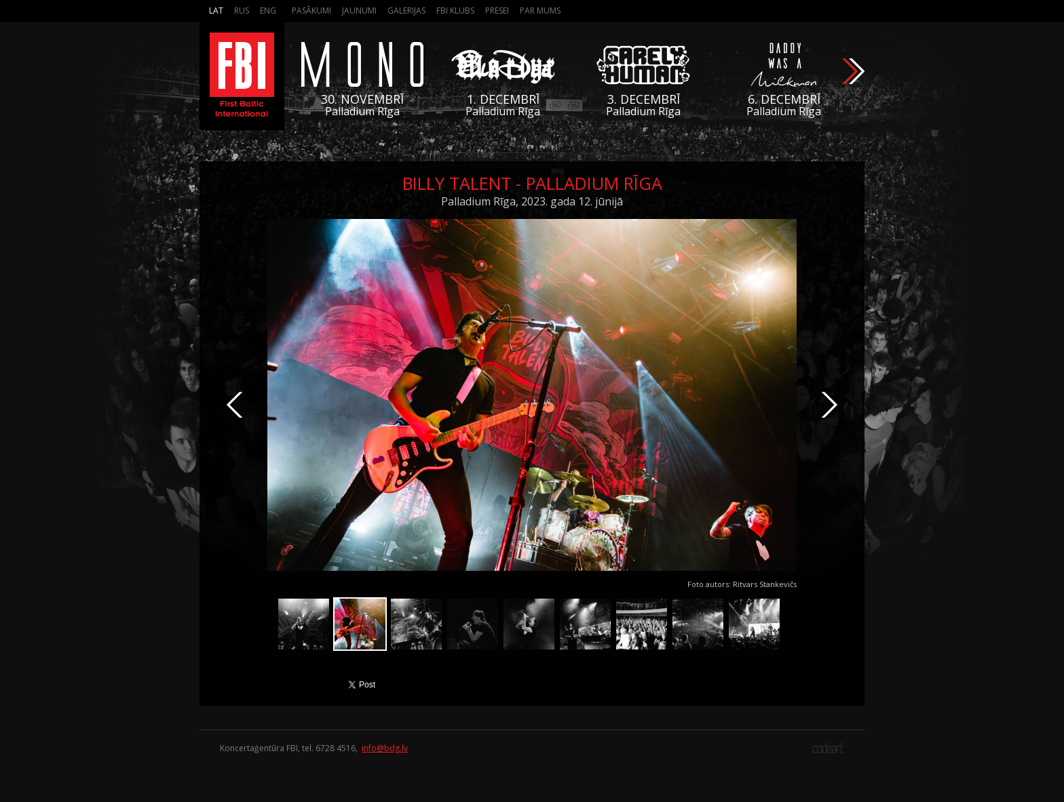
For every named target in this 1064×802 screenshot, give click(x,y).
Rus (241, 10)
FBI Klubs (455, 10)
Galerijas (406, 10)
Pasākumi (311, 10)
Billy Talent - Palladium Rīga (532, 183)
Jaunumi (359, 10)
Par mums (540, 10)
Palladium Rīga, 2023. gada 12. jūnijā (532, 201)
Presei (497, 10)
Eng (268, 10)
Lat (216, 10)
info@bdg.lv (385, 748)
